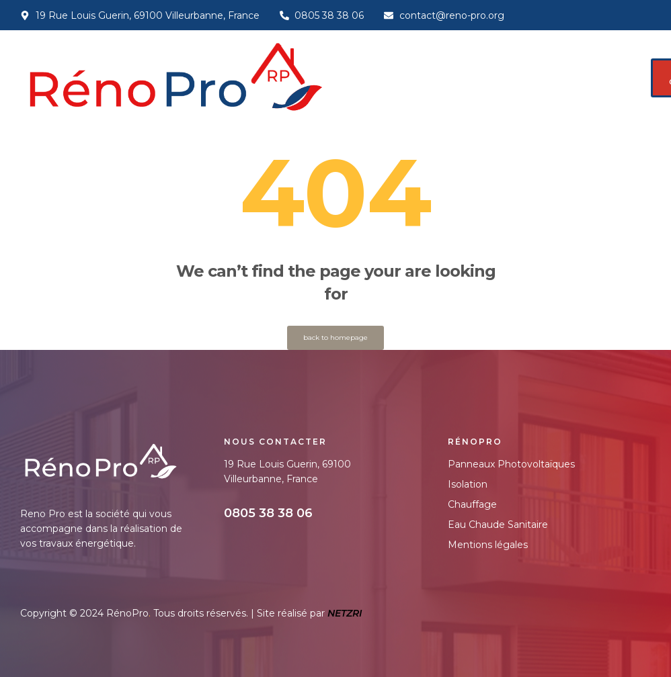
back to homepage (335, 337)
